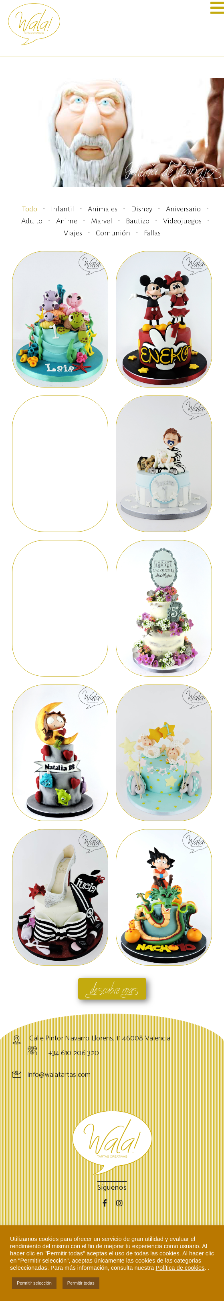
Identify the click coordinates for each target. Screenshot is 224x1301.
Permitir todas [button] (81, 1283)
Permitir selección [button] (34, 1283)
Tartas (20, 1217)
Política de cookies (179, 1268)
